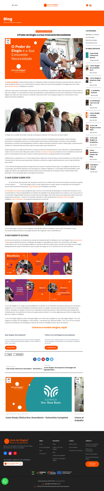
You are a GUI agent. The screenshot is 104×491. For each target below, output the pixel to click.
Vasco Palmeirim (17, 199)
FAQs (54, 444)
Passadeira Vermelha (13, 191)
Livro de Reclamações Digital (92, 458)
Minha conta (73, 444)
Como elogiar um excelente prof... (95, 68)
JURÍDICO (88, 441)
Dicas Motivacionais (91, 43)
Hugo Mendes (33, 187)
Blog (54, 452)
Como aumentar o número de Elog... (94, 153)
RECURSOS (56, 441)
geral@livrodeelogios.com (52, 484)
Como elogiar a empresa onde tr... (95, 80)
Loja (40, 450)
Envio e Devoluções (91, 454)
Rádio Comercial (65, 197)
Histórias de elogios (91, 40)
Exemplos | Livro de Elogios (94, 167)
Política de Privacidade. (89, 450)
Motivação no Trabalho (14, 22)
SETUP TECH (51, 481)
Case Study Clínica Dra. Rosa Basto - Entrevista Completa (37, 417)
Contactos (42, 454)
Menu (41, 441)
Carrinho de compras (75, 450)
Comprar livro (51, 347)
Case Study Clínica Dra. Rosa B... (94, 55)
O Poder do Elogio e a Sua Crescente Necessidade (44, 35)
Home (5, 22)
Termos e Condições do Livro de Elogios (91, 445)
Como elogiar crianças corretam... (95, 115)
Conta (71, 441)
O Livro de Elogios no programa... (94, 140)
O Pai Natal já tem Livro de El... (95, 103)
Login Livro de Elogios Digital (59, 459)
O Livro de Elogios (44, 447)
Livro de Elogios (90, 37)
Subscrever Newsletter (92, 464)
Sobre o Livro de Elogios (57, 448)
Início (41, 444)
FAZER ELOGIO (11, 347)
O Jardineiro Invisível (95, 91)
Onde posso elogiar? (59, 455)
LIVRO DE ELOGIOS (11, 414)
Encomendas (73, 447)
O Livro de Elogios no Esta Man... (95, 128)
